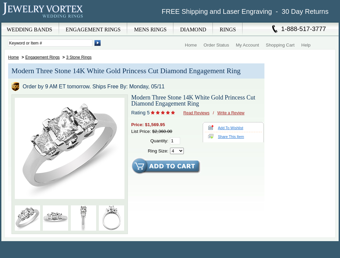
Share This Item (231, 137)
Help (305, 45)
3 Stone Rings (78, 57)
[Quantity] (175, 140)
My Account (247, 45)
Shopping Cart (280, 45)
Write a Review (230, 113)
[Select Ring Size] (177, 151)
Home (191, 45)
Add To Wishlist (230, 128)
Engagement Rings (42, 57)
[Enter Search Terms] (50, 43)
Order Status (216, 45)
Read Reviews (196, 113)
